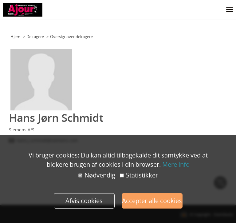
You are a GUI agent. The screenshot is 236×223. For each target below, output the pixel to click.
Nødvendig (96, 175)
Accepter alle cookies (152, 201)
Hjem (15, 36)
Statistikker (139, 175)
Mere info (176, 164)
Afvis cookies (84, 201)
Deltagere (35, 36)
